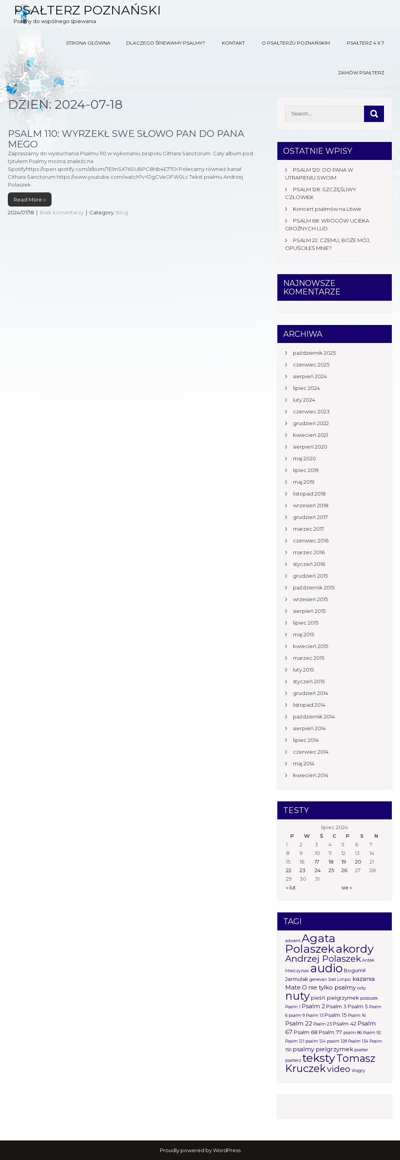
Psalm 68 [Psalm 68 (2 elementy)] (306, 1032)
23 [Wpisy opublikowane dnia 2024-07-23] (302, 870)
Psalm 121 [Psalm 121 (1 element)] (294, 1041)
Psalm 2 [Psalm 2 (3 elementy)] (313, 1006)
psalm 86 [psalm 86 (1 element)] (352, 1032)
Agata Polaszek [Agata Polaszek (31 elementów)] (310, 943)
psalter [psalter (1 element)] (361, 1049)
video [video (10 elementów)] (338, 1069)
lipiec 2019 (306, 470)
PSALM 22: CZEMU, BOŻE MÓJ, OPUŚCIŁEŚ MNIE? (327, 244)
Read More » (30, 199)
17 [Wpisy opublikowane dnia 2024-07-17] (317, 861)
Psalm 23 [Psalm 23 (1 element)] (322, 1024)
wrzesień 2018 (311, 505)
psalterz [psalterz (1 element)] (293, 1060)
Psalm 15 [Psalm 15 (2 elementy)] (336, 1015)
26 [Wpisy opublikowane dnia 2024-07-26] (344, 870)
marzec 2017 (308, 529)
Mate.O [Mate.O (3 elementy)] (296, 987)
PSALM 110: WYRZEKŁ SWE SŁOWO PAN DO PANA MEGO (126, 138)
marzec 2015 (308, 658)
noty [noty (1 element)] (361, 988)
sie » (346, 887)
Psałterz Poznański (87, 10)
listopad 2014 (309, 705)
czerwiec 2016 (311, 540)
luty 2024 (304, 400)
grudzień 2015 (310, 576)
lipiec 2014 (306, 740)
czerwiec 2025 (311, 364)
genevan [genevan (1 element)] (318, 979)
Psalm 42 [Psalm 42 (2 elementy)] (344, 1023)
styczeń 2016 (309, 564)
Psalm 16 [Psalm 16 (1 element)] (357, 1015)
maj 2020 (304, 458)
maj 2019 (303, 482)
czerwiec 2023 (311, 411)
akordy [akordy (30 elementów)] (354, 948)
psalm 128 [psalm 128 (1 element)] (337, 1041)
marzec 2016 (309, 552)
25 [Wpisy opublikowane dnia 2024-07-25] (331, 870)
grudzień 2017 (310, 517)
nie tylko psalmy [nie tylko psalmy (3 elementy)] (332, 987)
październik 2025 (314, 353)
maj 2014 (303, 763)
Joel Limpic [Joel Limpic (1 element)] (339, 979)
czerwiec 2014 (311, 752)
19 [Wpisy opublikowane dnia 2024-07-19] (343, 861)
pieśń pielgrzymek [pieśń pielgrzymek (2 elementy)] (335, 998)
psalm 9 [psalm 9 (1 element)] (297, 1015)
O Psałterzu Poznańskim (296, 43)
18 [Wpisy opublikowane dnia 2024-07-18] (331, 861)
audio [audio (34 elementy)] (326, 968)
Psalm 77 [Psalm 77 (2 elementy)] (330, 1032)
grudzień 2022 (311, 423)
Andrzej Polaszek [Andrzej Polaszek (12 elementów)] (323, 958)
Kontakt (233, 43)
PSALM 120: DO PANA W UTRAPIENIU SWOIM (319, 174)
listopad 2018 (309, 493)
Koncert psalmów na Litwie (327, 209)
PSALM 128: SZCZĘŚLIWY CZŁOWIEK (320, 193)
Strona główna (88, 43)
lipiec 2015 (305, 623)
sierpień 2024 (310, 376)
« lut (291, 887)
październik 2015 (313, 587)
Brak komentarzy (62, 212)
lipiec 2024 (306, 388)
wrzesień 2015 (310, 599)
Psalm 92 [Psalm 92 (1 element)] (372, 1032)
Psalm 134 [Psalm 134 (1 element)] (358, 1041)
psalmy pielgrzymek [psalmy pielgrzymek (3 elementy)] (323, 1049)
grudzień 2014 (310, 693)
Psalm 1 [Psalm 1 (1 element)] (292, 1006)
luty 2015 (303, 669)
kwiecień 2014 (311, 775)
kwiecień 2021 (310, 435)
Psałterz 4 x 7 (365, 43)
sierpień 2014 (309, 728)
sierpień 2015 (309, 611)
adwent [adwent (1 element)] (292, 940)
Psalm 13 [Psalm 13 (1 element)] (314, 1015)
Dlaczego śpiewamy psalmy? (165, 43)
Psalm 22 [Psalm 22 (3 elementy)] (298, 1023)
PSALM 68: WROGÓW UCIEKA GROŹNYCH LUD (327, 224)
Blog (122, 212)
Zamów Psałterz (361, 72)
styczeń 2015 (309, 681)
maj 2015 (303, 634)
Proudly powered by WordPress (200, 1150)
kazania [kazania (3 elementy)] (363, 978)
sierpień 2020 (310, 447)
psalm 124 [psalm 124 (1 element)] (315, 1041)
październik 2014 (314, 716)
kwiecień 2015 (310, 646)
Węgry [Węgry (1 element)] (358, 1070)
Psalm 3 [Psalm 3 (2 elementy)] (336, 1006)
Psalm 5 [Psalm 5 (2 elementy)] (358, 1006)
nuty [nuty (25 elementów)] (297, 995)
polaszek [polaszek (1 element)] (369, 998)
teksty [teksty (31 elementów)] (318, 1058)
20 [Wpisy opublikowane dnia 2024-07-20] (358, 861)
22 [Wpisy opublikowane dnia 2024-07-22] (288, 870)
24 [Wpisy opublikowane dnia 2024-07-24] (318, 870)
